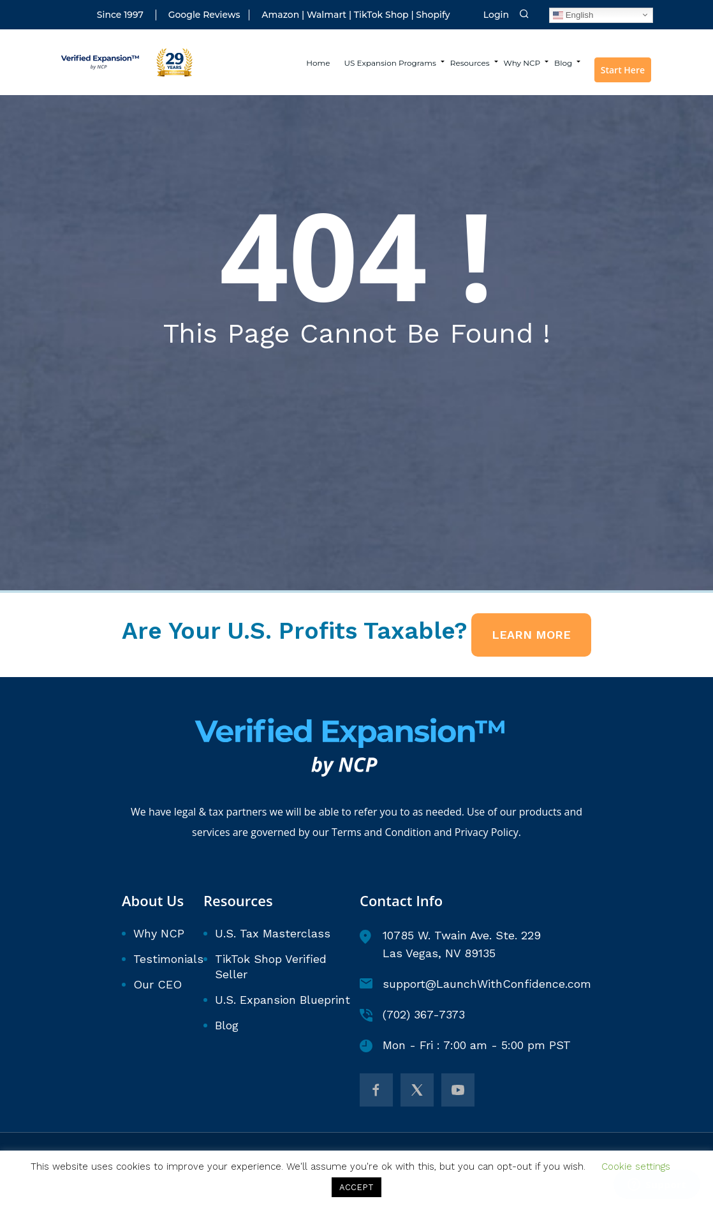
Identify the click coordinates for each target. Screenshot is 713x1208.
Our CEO (157, 984)
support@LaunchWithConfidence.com (475, 983)
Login (496, 15)
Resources (473, 43)
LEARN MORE (531, 634)
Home (322, 43)
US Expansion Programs (393, 43)
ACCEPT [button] (356, 1187)
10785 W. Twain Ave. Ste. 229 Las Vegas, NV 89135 (450, 944)
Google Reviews (204, 15)
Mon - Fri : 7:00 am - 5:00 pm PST (465, 1045)
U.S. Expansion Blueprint (282, 999)
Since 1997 (120, 15)
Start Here (628, 50)
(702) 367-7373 (412, 1015)
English (573, 15)
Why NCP (525, 43)
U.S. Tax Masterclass (272, 933)
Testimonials (168, 959)
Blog (566, 43)
